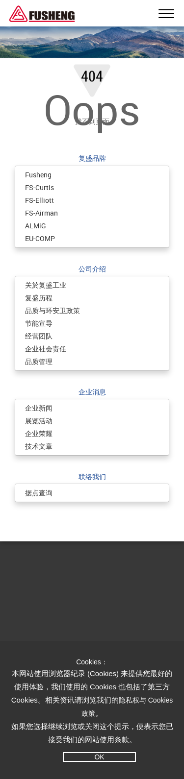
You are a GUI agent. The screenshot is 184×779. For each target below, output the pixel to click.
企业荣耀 (39, 433)
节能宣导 (39, 323)
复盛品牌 (92, 158)
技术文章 (39, 446)
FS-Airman (41, 213)
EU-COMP (40, 238)
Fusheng (38, 174)
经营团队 (39, 336)
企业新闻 (39, 408)
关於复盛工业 (45, 285)
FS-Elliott (39, 200)
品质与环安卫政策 (52, 310)
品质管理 (39, 361)
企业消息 (92, 391)
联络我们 (92, 476)
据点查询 (39, 492)
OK (99, 757)
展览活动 (39, 420)
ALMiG (35, 225)
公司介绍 (92, 268)
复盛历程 (39, 297)
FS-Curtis (39, 187)
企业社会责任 (45, 348)
